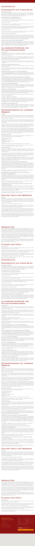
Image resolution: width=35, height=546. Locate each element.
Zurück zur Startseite (4, 1)
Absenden (25, 529)
